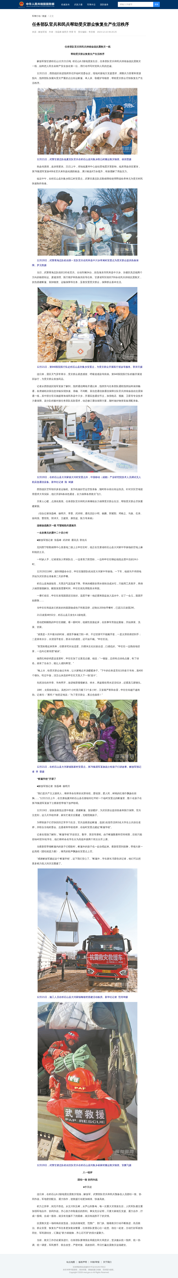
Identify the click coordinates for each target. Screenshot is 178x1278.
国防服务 (104, 4)
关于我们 (107, 1262)
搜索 (156, 4)
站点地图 (71, 1262)
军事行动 (36, 16)
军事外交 (91, 4)
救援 (44, 16)
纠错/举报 (94, 1262)
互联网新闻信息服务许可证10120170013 (89, 1267)
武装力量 (78, 4)
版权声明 (83, 1262)
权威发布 (65, 4)
